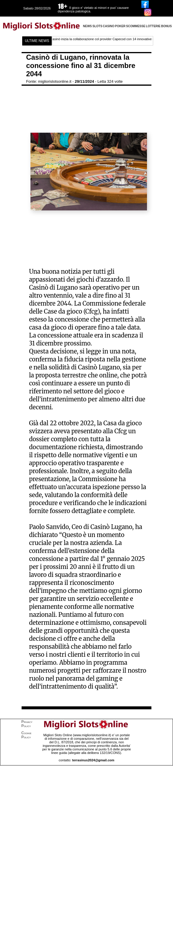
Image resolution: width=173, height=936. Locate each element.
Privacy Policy (26, 724)
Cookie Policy (26, 735)
